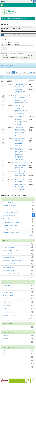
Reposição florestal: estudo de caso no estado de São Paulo (20, 173)
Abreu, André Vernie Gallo (9, 215)
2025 (3, 360)
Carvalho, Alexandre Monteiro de (10, 254)
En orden (30, 55)
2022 (3, 367)
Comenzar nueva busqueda (12, 35)
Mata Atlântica (6, 285)
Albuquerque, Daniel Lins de (9, 225)
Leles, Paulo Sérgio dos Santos (10, 250)
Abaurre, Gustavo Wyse (8, 202)
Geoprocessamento (7, 292)
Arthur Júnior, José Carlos (8, 270)
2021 (3, 353)
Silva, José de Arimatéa (8, 244)
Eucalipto (4, 288)
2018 (3, 350)
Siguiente (32, 72)
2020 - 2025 (5, 335)
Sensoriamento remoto (8, 312)
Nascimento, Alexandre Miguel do (10, 273)
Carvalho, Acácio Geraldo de (9, 263)
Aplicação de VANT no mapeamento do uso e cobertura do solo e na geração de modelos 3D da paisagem (21, 166)
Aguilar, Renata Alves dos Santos (10, 222)
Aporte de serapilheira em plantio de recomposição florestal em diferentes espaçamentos (20, 142)
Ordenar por (22, 53)
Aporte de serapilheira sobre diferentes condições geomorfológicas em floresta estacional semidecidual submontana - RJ (20, 184)
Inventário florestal (7, 302)
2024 (3, 363)
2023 (3, 357)
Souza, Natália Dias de (8, 257)
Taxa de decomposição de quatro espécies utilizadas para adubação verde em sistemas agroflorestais (21, 99)
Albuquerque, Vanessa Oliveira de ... (11, 232)
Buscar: (3, 28)
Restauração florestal (7, 295)
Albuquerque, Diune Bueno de (10, 229)
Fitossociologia (6, 305)
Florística (4, 308)
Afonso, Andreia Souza (8, 219)
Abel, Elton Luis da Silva (8, 205)
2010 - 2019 (5, 338)
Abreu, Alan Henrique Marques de (10, 212)
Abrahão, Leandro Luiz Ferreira (10, 209)
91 (27, 72)
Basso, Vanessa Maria (8, 267)
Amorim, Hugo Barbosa (8, 247)
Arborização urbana (7, 298)
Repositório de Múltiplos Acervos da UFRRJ (14, 18)
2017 (3, 370)
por (2, 30)
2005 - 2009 (5, 342)
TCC (3, 327)
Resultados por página (7, 53)
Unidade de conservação (8, 315)
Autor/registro (14, 57)
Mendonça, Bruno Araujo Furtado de (11, 260)
